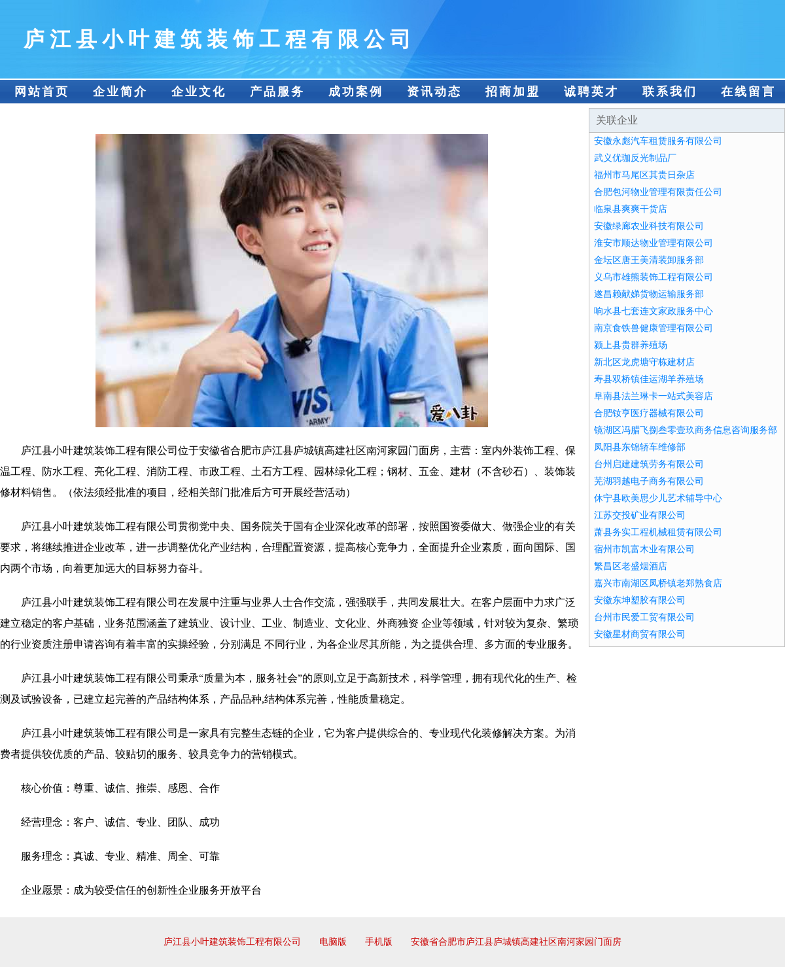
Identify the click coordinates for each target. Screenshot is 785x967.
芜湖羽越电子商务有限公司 (649, 481)
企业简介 (120, 91)
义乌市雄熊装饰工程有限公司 (653, 277)
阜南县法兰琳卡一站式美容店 (653, 396)
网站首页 (41, 91)
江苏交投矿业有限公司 (640, 515)
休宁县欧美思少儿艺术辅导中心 (658, 498)
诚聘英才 (591, 91)
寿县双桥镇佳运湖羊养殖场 (649, 379)
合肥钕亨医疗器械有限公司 (649, 413)
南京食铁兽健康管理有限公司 (653, 328)
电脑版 (333, 942)
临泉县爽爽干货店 (630, 209)
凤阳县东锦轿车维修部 (640, 447)
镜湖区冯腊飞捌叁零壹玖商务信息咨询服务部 (685, 430)
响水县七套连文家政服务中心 (653, 311)
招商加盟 (512, 91)
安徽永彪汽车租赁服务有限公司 (658, 141)
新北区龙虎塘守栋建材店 (644, 362)
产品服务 (277, 91)
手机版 (378, 942)
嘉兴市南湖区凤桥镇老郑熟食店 (658, 583)
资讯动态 (434, 91)
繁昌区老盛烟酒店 (630, 566)
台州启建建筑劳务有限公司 (649, 464)
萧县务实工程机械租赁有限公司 (658, 532)
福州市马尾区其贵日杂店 (644, 175)
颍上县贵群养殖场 (630, 345)
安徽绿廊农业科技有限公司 (649, 226)
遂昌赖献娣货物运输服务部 (649, 294)
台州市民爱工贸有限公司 (644, 617)
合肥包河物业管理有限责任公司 (658, 192)
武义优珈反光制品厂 (635, 158)
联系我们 (669, 91)
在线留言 (748, 91)
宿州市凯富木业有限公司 (644, 549)
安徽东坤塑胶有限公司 (640, 600)
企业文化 (198, 91)
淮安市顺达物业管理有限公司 (653, 243)
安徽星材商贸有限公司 (640, 634)
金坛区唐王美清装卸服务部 (649, 260)
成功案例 (355, 91)
